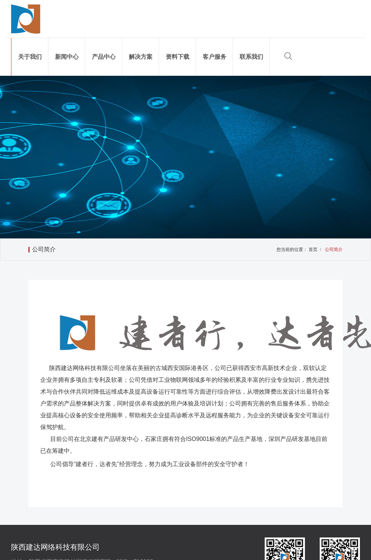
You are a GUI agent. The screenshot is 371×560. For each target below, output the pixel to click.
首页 (316, 249)
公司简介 (44, 249)
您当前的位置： (292, 249)
